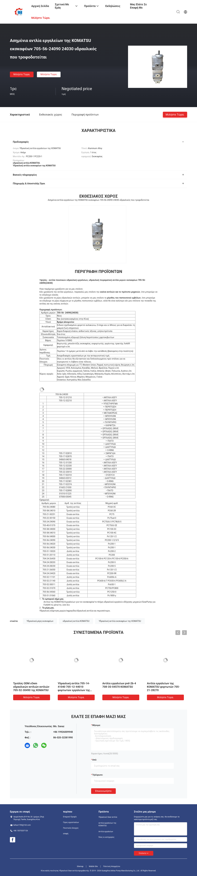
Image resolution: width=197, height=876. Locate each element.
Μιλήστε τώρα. (21, 74)
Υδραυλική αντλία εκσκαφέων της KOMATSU (120, 621)
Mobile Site (93, 866)
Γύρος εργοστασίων (71, 822)
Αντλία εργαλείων (105, 832)
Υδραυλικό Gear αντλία (107, 817)
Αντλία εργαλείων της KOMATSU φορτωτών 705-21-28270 (163, 687)
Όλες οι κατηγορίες (106, 837)
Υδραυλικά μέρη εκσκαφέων (40, 621)
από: (94, 760)
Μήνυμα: (96, 725)
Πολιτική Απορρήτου (111, 866)
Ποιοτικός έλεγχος (71, 828)
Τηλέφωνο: (97, 775)
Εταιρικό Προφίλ (70, 817)
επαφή (65, 834)
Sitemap (80, 866)
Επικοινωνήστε (103, 791)
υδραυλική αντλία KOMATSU (76, 621)
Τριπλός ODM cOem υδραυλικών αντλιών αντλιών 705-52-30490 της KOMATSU (31, 687)
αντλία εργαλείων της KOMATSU (107, 824)
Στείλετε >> (143, 853)
